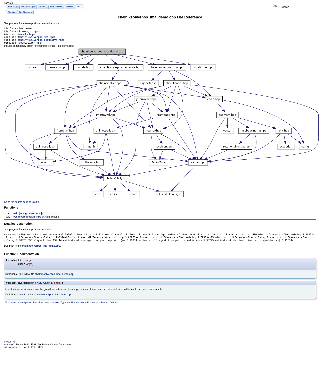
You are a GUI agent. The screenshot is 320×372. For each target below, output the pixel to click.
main (15, 217)
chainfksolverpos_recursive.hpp (41, 43)
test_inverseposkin (24, 220)
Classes (12, 307)
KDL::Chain (43, 220)
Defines (113, 307)
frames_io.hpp (28, 32)
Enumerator (93, 307)
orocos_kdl (10, 347)
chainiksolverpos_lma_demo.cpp (41, 251)
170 (26, 279)
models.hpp (26, 36)
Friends (104, 307)
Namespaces (24, 307)
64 (25, 299)
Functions (43, 307)
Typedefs (65, 307)
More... (57, 23)
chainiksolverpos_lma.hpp (36, 39)
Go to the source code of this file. (22, 205)
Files (35, 307)
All (5, 307)
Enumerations (78, 307)
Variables (54, 307)
